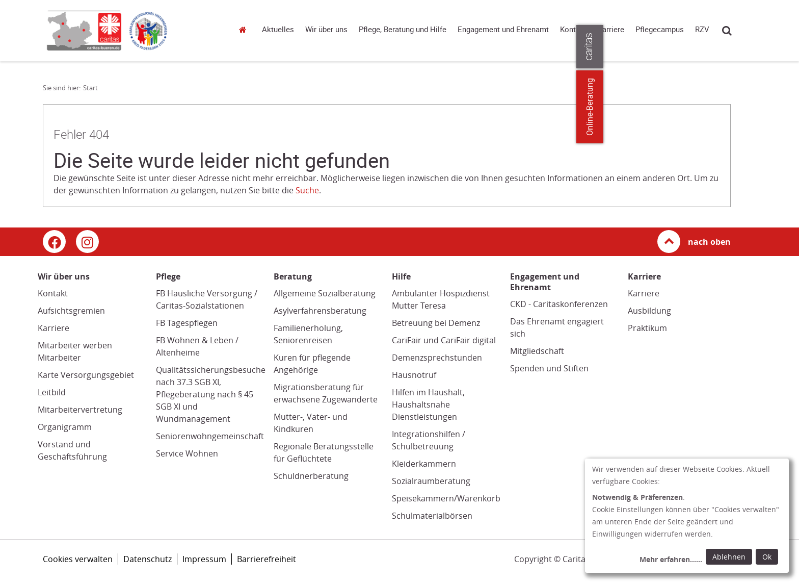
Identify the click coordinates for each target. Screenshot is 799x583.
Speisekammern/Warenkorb (446, 498)
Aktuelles (278, 29)
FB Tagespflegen (187, 322)
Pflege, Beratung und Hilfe (402, 29)
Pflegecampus (659, 29)
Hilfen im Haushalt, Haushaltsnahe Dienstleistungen (428, 404)
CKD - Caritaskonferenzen (559, 304)
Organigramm (65, 427)
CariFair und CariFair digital (444, 340)
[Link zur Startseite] (131, 31)
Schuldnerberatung (311, 475)
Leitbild (52, 392)
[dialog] (687, 516)
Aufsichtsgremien (71, 310)
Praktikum (647, 328)
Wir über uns (326, 29)
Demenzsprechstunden (437, 357)
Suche (727, 30)
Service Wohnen (187, 453)
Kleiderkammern (424, 463)
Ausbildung (649, 310)
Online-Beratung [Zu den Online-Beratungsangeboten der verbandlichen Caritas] (785, 107)
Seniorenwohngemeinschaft (210, 436)
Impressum (204, 559)
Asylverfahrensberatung (320, 310)
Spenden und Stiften (549, 368)
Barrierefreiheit (266, 559)
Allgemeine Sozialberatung (325, 293)
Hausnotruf (414, 375)
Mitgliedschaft (537, 351)
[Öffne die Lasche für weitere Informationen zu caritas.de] (784, 46)
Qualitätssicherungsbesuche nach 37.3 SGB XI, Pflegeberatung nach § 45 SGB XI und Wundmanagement (210, 394)
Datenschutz (147, 559)
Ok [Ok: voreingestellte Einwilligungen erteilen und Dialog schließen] (766, 557)
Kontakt (573, 29)
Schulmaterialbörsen (432, 515)
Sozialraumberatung (431, 481)
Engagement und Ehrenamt (503, 29)
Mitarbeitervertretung (80, 409)
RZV (702, 29)
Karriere (611, 29)
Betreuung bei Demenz (436, 322)
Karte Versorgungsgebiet (86, 375)
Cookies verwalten (78, 559)
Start (244, 29)
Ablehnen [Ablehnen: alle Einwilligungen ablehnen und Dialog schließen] (728, 557)
